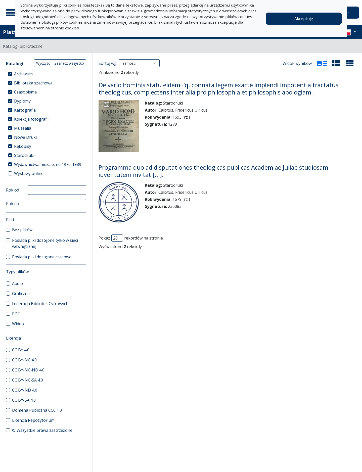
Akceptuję (303, 18)
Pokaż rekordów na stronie (131, 238)
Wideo (18, 323)
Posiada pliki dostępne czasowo (42, 257)
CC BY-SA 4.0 (24, 400)
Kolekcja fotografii (31, 119)
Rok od (12, 190)
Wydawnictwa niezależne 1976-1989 (47, 164)
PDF (16, 313)
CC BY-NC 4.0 (24, 360)
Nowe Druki (25, 137)
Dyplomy (22, 101)
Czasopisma (25, 92)
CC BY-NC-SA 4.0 (27, 380)
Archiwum (23, 74)
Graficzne (21, 293)
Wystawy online (28, 173)
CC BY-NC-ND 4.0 (28, 370)
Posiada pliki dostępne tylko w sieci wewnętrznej (45, 243)
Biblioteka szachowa (33, 83)
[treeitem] (46, 73)
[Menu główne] (12, 12)
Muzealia (22, 128)
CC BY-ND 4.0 (24, 390)
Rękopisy (22, 146)
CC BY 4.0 (20, 350)
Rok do (12, 203)
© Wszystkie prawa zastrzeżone (42, 430)
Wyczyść (43, 63)
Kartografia (25, 110)
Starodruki (24, 155)
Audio (17, 283)
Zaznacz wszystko (69, 63)
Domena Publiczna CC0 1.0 (37, 410)
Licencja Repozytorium (33, 420)
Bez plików (22, 229)
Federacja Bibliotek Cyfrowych (40, 303)
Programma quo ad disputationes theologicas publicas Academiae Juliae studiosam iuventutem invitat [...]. (213, 171)
